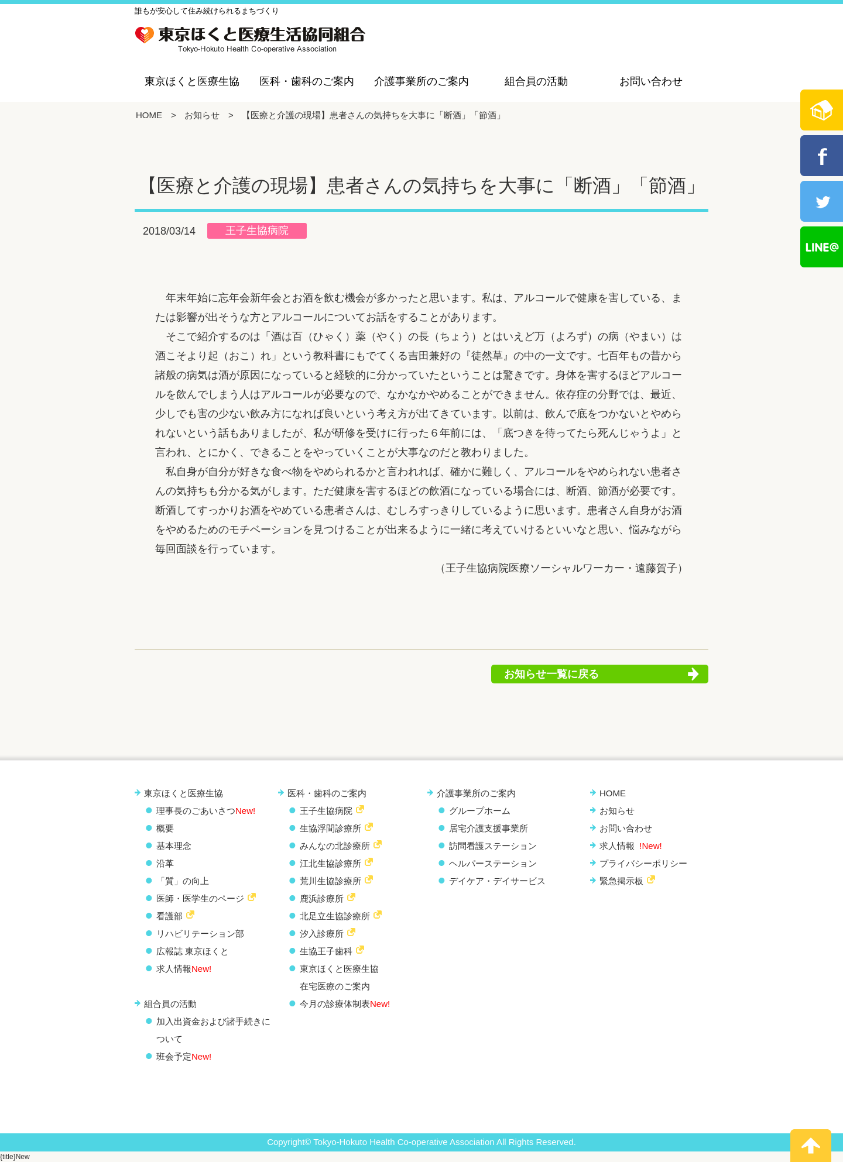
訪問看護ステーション (493, 846)
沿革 (165, 863)
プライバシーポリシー (643, 863)
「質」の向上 (182, 881)
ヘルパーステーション (493, 863)
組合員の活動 (536, 81)
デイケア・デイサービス (497, 881)
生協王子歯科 (326, 951)
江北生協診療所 (330, 863)
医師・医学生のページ (200, 898)
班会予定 (183, 1056)
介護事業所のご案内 (421, 81)
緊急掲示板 (621, 881)
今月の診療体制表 (345, 1004)
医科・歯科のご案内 (306, 81)
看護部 (169, 916)
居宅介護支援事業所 (488, 828)
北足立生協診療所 (335, 916)
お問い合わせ (651, 81)
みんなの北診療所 (335, 846)
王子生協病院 (257, 230)
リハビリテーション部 (200, 933)
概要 (165, 828)
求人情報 (183, 969)
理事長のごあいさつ (205, 811)
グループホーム (479, 811)
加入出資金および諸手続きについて (213, 1030)
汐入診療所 (322, 933)
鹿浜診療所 (322, 898)
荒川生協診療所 (330, 881)
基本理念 (173, 846)
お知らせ (202, 115)
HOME (149, 115)
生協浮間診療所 (330, 828)
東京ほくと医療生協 (192, 81)
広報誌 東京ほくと (192, 951)
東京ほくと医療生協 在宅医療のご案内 (339, 977)
